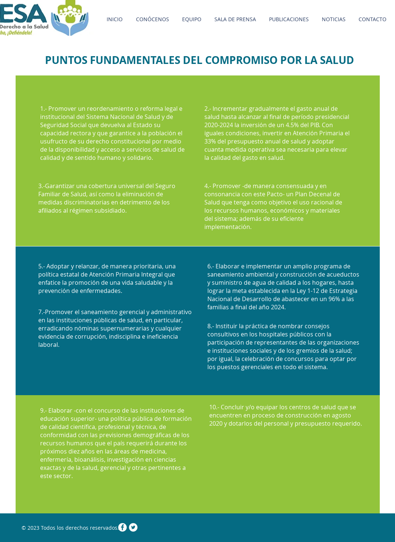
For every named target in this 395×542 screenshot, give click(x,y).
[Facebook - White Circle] (122, 527)
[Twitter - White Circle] (133, 527)
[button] (235, 19)
